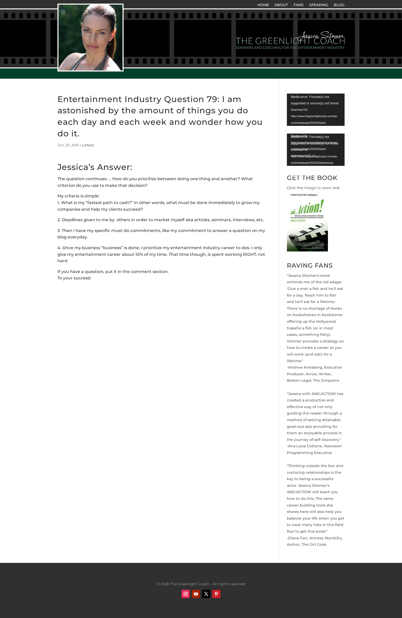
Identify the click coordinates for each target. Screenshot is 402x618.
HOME (263, 5)
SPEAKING (318, 5)
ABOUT (281, 5)
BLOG (339, 5)
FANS (299, 5)
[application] (316, 110)
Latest (88, 145)
